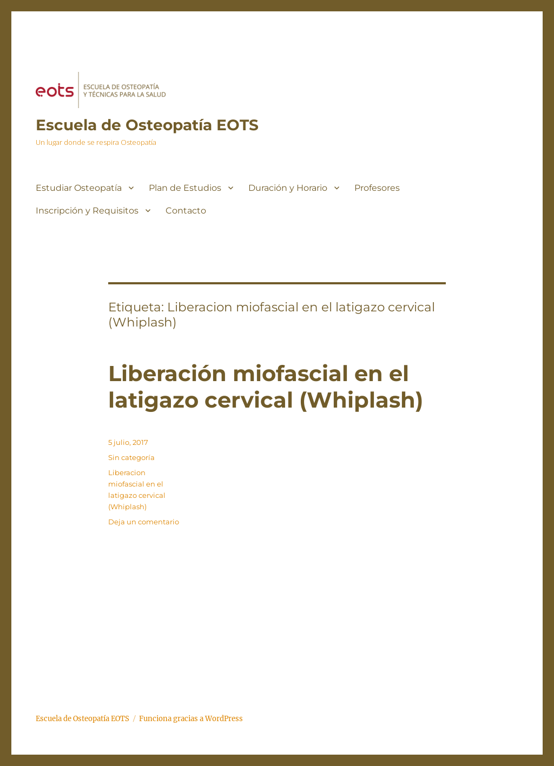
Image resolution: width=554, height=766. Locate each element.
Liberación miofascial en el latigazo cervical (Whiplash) (265, 386)
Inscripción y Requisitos (87, 210)
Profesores (377, 188)
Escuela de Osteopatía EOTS (147, 125)
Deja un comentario (143, 521)
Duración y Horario (287, 188)
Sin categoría (131, 457)
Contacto (186, 210)
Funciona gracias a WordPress (191, 718)
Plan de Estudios (185, 188)
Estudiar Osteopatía (79, 188)
